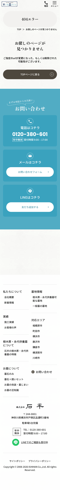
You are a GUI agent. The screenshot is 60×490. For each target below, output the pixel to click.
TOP (19, 29)
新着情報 (9, 305)
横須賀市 (37, 355)
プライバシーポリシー (39, 464)
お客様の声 (10, 330)
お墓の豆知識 (11, 393)
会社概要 (9, 300)
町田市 (36, 334)
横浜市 (36, 339)
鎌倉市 (36, 350)
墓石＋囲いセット (14, 382)
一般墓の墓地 (40, 309)
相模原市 (37, 328)
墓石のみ (9, 377)
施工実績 (9, 325)
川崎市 (36, 361)
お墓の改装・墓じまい (16, 387)
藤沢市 (36, 344)
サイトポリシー (17, 464)
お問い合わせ (44, 375)
